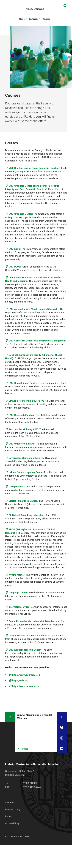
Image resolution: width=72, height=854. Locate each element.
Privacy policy (12, 809)
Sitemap (9, 802)
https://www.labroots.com (26, 686)
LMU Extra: (15, 249)
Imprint (9, 816)
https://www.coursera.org (26, 675)
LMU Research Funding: (22, 415)
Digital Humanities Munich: (24, 500)
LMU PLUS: (15, 266)
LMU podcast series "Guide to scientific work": (34, 309)
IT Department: (17, 486)
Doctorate (33, 19)
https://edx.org (20, 680)
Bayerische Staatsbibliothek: (24, 458)
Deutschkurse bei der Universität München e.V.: (35, 621)
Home (22, 19)
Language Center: (18, 592)
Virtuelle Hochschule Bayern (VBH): (29, 400)
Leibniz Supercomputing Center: (26, 472)
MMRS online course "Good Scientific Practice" (34, 168)
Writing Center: (17, 574)
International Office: (19, 607)
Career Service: (17, 635)
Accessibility (12, 823)
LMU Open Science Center (23, 383)
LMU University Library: (22, 443)
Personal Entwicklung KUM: (24, 429)
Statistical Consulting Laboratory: (27, 515)
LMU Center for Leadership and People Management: (37, 340)
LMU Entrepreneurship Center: (25, 649)
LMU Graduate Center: (21, 214)
